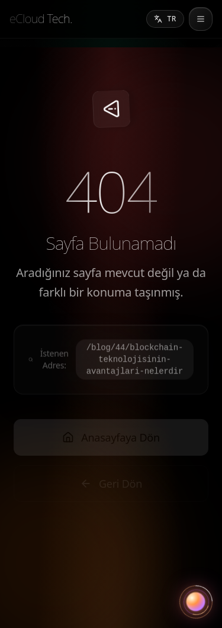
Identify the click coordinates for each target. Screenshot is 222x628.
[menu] (201, 19)
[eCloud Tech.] (40, 19)
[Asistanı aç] (196, 602)
